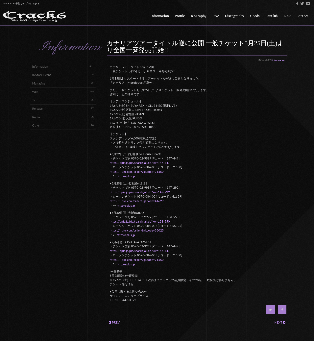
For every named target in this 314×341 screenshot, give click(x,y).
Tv (63, 100)
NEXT (279, 322)
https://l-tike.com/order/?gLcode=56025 (137, 230)
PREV (114, 322)
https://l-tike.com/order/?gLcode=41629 (137, 201)
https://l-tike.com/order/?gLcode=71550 (137, 171)
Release (63, 108)
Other (63, 125)
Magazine (63, 83)
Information (63, 66)
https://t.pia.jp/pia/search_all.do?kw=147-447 (140, 162)
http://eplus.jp (126, 176)
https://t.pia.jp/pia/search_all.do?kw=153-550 (140, 221)
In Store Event (63, 75)
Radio (63, 117)
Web (63, 91)
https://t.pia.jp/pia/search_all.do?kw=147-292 (140, 192)
